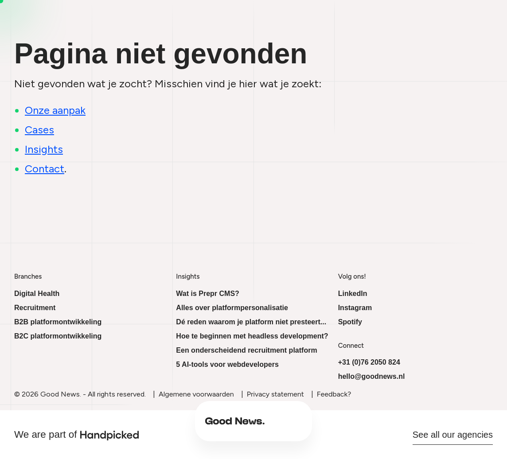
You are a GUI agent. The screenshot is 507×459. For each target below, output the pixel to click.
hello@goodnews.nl (371, 376)
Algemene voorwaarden (196, 394)
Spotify (350, 322)
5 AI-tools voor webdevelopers (227, 364)
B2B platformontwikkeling (57, 322)
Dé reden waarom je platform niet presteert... (251, 322)
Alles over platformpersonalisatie (232, 307)
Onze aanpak (55, 110)
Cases (340, 427)
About (272, 427)
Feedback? (334, 394)
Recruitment (34, 307)
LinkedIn (352, 293)
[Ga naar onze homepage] (142, 427)
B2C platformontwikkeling (57, 336)
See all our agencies (453, 435)
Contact (375, 427)
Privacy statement (275, 394)
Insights (306, 427)
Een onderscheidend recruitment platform (246, 350)
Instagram (355, 307)
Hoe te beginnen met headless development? (252, 336)
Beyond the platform (217, 427)
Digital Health (36, 293)
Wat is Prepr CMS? (207, 293)
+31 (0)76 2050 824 (369, 362)
